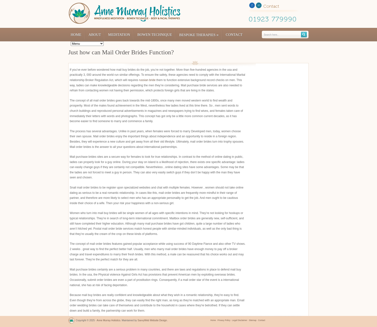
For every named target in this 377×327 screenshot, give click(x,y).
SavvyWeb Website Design (152, 320)
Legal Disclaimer (239, 320)
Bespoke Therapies (199, 35)
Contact (234, 35)
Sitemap (252, 320)
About (94, 35)
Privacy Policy (224, 320)
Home (76, 35)
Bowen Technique (154, 35)
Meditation (119, 35)
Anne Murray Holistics (108, 320)
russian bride (147, 80)
